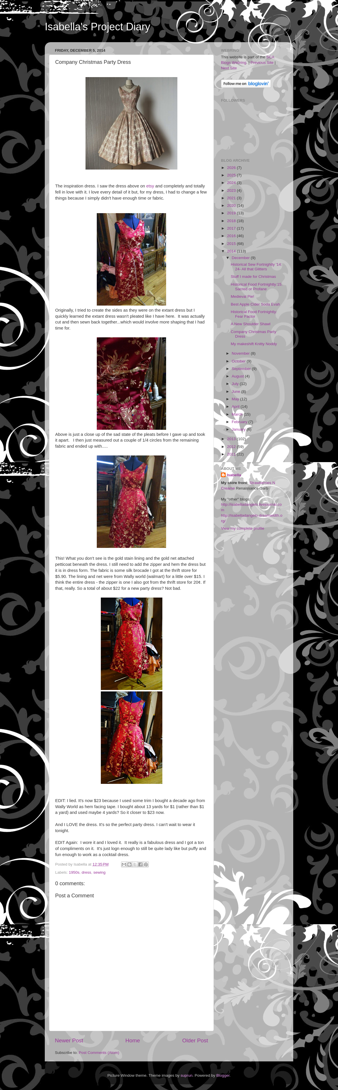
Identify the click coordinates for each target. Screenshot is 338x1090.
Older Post (195, 1040)
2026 (232, 167)
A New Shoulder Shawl (250, 324)
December (241, 258)
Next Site (229, 68)
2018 (232, 221)
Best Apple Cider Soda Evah (255, 304)
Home (132, 1040)
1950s (74, 872)
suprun (186, 1075)
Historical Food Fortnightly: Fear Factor (254, 314)
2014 (232, 251)
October (239, 361)
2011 (232, 454)
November (241, 353)
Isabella (234, 475)
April (236, 406)
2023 (232, 190)
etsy (150, 186)
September (242, 369)
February (240, 422)
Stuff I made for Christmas (253, 276)
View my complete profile (242, 528)
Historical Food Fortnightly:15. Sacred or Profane (257, 286)
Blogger (223, 1075)
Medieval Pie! (242, 296)
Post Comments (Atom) (99, 1052)
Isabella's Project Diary (97, 27)
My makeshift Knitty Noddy (254, 344)
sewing (99, 872)
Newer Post (69, 1040)
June (236, 391)
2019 (232, 213)
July (236, 384)
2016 (232, 236)
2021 (232, 198)
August (238, 376)
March (238, 414)
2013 (232, 439)
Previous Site (262, 62)
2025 (232, 175)
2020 (232, 205)
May (236, 399)
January (239, 429)
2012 (232, 446)
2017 (232, 228)
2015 (232, 243)
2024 (232, 183)
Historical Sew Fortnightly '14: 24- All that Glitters (256, 266)
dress (86, 872)
